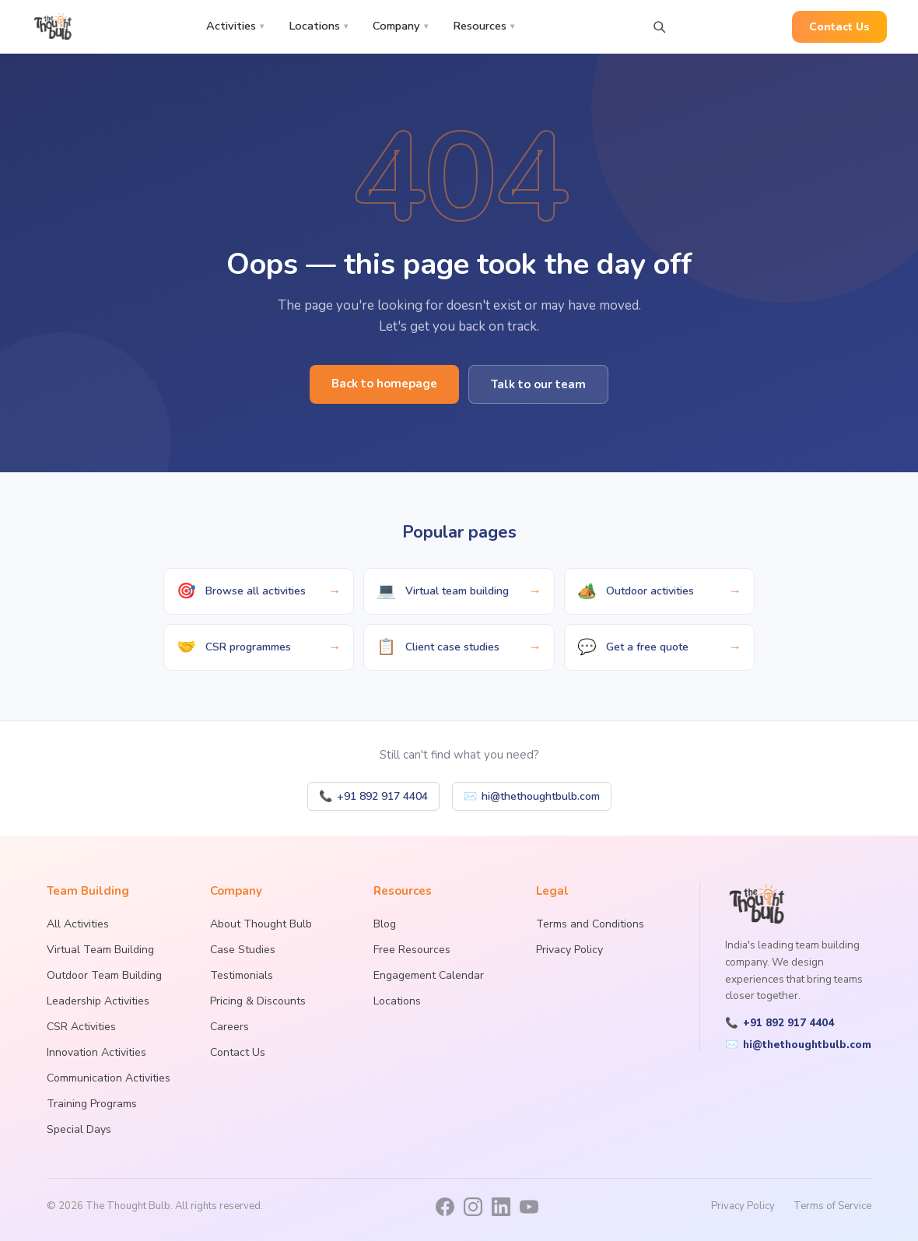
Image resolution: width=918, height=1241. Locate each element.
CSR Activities (81, 1026)
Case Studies (242, 949)
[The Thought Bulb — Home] (53, 26)
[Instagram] (473, 1206)
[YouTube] (529, 1206)
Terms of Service (832, 1206)
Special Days (79, 1129)
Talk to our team (538, 384)
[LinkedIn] (501, 1206)
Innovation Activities (96, 1052)
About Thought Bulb (261, 924)
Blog (384, 924)
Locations (318, 25)
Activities (235, 25)
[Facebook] (445, 1206)
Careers (229, 1026)
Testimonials (241, 975)
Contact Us (839, 26)
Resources (483, 25)
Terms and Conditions (590, 924)
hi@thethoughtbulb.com (532, 796)
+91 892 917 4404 (373, 796)
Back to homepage (384, 383)
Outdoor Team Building (104, 975)
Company (400, 25)
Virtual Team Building (100, 949)
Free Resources (411, 949)
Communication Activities (108, 1078)
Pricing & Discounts (258, 1001)
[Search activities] (659, 26)
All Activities (78, 924)
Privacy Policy (569, 949)
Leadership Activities (98, 1001)
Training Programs (92, 1103)
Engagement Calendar (428, 975)
